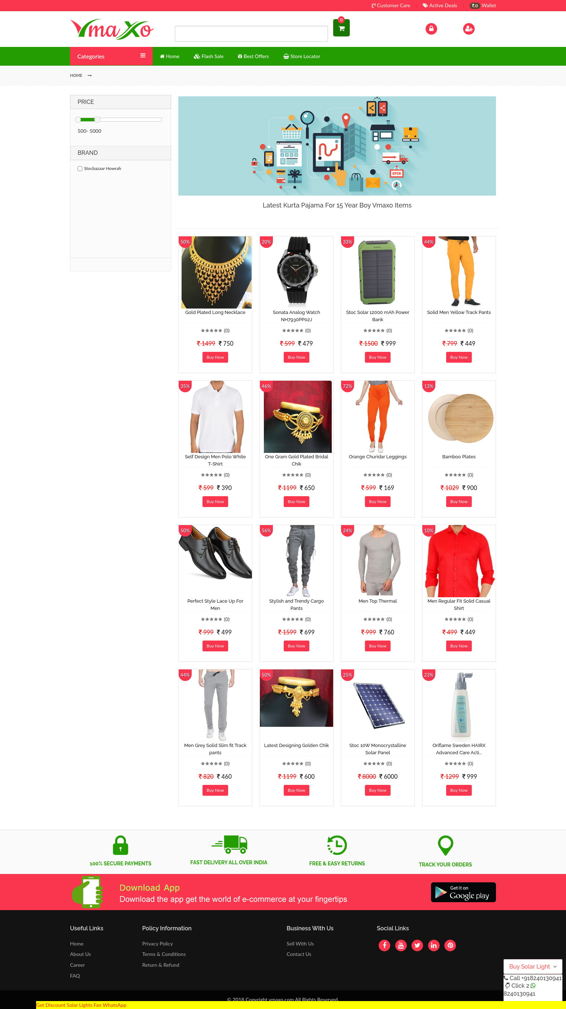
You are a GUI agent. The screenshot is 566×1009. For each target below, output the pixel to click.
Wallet (483, 5)
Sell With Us (300, 943)
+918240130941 (541, 978)
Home (76, 943)
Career (77, 965)
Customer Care (391, 5)
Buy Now (215, 357)
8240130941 (519, 993)
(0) (227, 330)
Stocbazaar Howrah (99, 168)
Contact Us (299, 954)
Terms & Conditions (164, 954)
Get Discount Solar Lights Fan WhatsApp (81, 1005)
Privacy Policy (157, 943)
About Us (80, 954)
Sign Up (478, 28)
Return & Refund (160, 965)
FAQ (75, 976)
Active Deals (440, 5)
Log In (439, 28)
